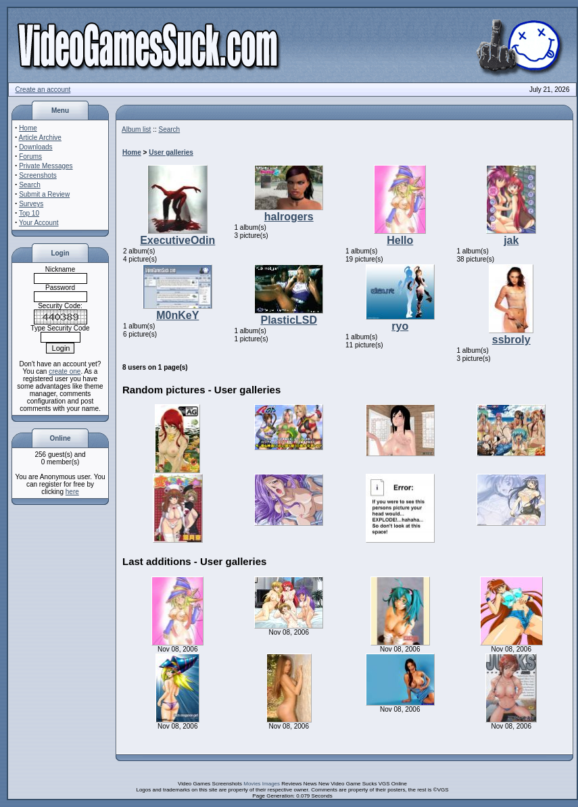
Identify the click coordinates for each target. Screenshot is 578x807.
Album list (136, 129)
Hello (400, 240)
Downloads (35, 147)
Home (28, 128)
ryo (399, 326)
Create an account (43, 89)
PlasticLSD (288, 320)
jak (511, 240)
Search (30, 185)
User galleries (171, 152)
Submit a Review (44, 194)
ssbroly (511, 339)
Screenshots (38, 175)
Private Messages (45, 166)
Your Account (39, 222)
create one (64, 371)
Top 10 (29, 213)
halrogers (289, 216)
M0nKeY (177, 315)
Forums (30, 156)
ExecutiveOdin (177, 240)
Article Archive (40, 137)
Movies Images (261, 784)
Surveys (31, 203)
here (72, 491)
